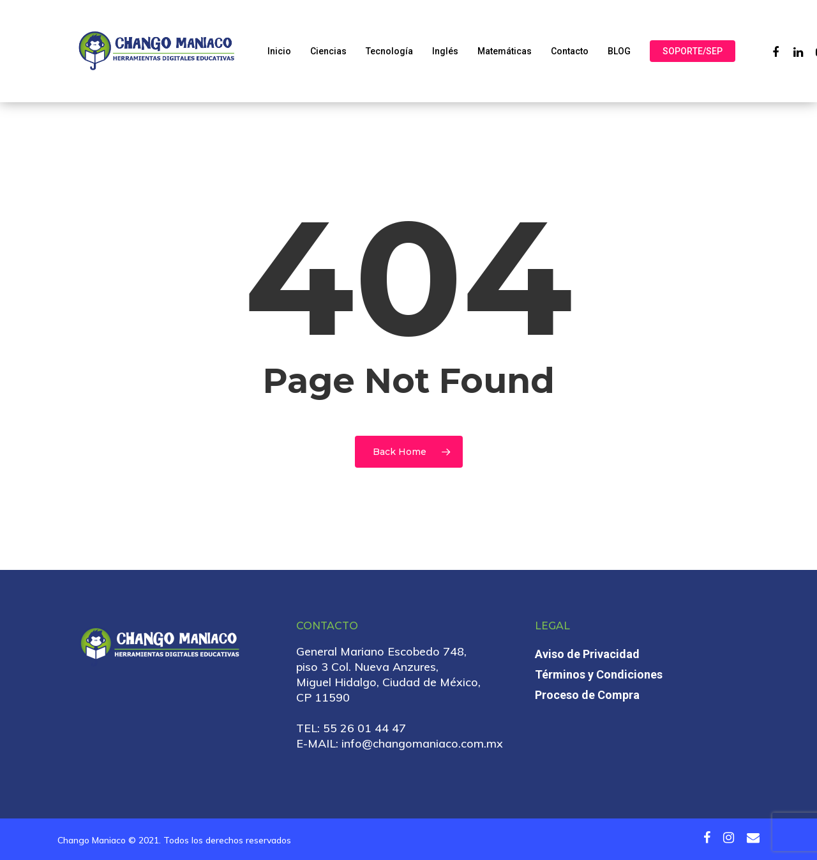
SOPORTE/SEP (693, 51)
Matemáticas (504, 51)
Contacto (569, 51)
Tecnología (389, 51)
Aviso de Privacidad (587, 654)
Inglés (445, 51)
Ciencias (328, 51)
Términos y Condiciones (599, 674)
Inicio (279, 51)
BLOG (619, 51)
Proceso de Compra (587, 695)
